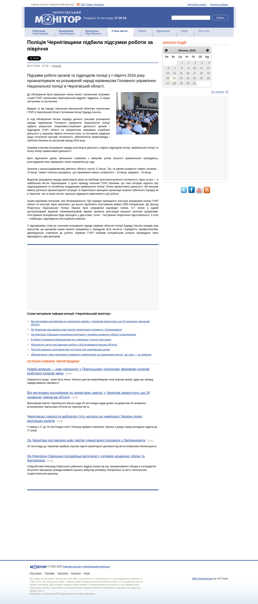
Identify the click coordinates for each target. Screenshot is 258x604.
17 (194, 73)
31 (194, 83)
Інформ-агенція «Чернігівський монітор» (59, 17)
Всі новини (218, 91)
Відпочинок (163, 31)
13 (167, 73)
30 (187, 83)
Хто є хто (203, 31)
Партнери (62, 573)
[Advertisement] (92, 279)
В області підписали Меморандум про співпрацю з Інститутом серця (71, 339)
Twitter (89, 4)
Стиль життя (119, 31)
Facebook (99, 4)
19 (208, 73)
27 (167, 83)
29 (181, 83)
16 (187, 73)
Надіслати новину (197, 4)
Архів (87, 573)
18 (201, 73)
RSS (83, 4)
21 (174, 78)
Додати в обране (219, 4)
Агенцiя (56, 65)
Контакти (76, 573)
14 (174, 73)
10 (194, 68)
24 (194, 78)
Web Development (202, 578)
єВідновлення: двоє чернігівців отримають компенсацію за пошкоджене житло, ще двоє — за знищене (91, 354)
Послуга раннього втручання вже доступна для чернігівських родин (70, 349)
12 (208, 68)
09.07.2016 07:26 (37, 65)
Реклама (49, 573)
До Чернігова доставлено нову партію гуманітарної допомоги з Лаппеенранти (76, 329)
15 (181, 73)
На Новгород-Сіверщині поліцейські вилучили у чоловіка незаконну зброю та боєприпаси (83, 334)
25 (201, 78)
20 (167, 78)
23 (187, 78)
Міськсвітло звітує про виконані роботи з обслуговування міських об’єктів (74, 344)
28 (174, 83)
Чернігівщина (40, 32)
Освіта (142, 31)
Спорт (184, 31)
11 (201, 68)
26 (208, 78)
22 (181, 78)
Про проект (36, 573)
